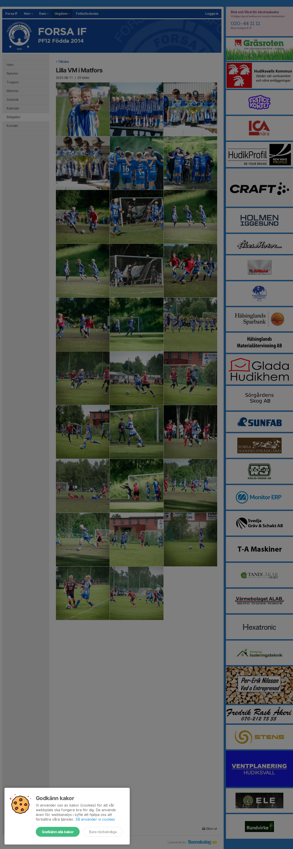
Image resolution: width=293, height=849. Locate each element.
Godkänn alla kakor (58, 832)
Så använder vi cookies (95, 819)
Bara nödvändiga (103, 832)
